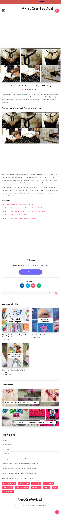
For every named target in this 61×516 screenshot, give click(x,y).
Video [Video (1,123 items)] (55, 487)
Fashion (22, 265)
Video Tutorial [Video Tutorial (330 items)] (7, 491)
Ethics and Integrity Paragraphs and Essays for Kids (19, 473)
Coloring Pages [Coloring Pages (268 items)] (24, 483)
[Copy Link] (30, 293)
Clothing (32, 260)
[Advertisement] (30, 34)
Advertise (5, 440)
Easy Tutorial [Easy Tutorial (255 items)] (48, 483)
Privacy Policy (6, 445)
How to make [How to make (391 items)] (7, 487)
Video (47, 265)
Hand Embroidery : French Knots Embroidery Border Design (25, 211)
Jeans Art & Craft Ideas (40, 335)
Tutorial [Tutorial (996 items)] (46, 487)
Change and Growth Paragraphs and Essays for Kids (19, 468)
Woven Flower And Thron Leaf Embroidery (20, 204)
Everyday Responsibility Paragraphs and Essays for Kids (20, 464)
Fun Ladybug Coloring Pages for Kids (14, 459)
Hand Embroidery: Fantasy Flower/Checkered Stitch (23, 218)
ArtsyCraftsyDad (37, 10)
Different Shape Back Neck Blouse (17, 215)
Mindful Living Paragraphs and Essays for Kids (17, 478)
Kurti (26, 265)
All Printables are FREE (36, 2)
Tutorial (41, 265)
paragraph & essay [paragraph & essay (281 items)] (22, 487)
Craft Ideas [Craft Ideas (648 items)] (36, 483)
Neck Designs (33, 265)
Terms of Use (6, 449)
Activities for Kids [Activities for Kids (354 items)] (9, 483)
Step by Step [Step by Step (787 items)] (36, 487)
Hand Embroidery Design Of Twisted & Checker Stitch (23, 208)
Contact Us (5, 454)
